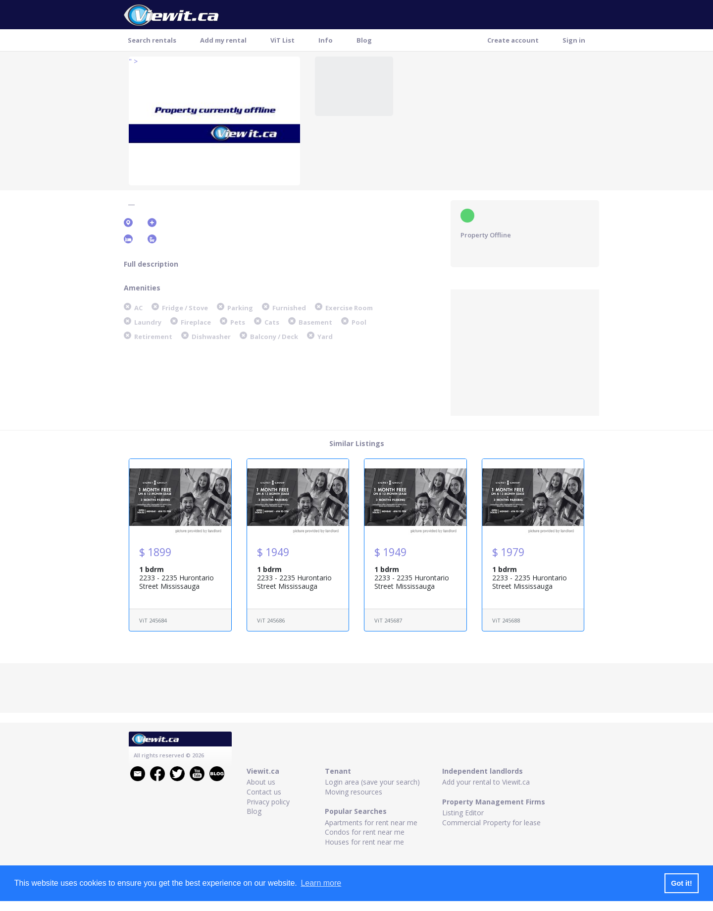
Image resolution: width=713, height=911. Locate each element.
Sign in (573, 40)
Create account (513, 40)
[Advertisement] (525, 351)
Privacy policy (268, 801)
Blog (364, 40)
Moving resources (353, 792)
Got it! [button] (681, 883)
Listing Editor (463, 812)
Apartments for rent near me (371, 822)
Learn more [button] (321, 883)
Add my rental (223, 40)
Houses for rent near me (364, 842)
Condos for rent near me (365, 832)
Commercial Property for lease (491, 822)
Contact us (264, 792)
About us (261, 782)
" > (133, 61)
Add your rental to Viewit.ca (486, 782)
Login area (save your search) (372, 782)
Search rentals (152, 40)
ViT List (282, 40)
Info (325, 40)
